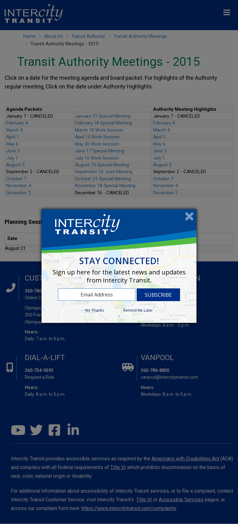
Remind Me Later (138, 310)
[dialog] (119, 266)
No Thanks (94, 310)
